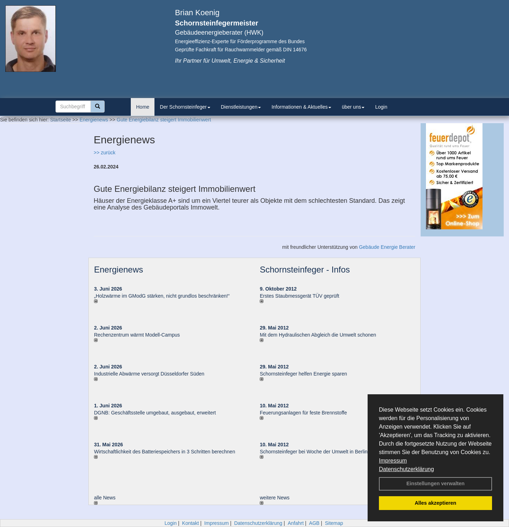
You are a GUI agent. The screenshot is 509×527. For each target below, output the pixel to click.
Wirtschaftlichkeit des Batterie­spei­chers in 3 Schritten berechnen (164, 451)
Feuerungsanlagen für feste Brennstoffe (303, 413)
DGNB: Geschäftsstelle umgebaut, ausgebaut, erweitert (155, 413)
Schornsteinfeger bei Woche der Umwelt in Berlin (314, 451)
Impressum (393, 461)
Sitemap (334, 523)
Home (142, 107)
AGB (314, 523)
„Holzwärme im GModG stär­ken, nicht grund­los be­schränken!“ (162, 296)
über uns (353, 107)
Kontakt (190, 523)
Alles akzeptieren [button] (435, 503)
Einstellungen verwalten (435, 483)
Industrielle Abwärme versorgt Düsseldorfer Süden (149, 374)
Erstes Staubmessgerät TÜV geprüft (299, 296)
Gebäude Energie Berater (387, 247)
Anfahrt (296, 523)
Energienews (118, 269)
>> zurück (104, 152)
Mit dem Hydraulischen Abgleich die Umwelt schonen (318, 335)
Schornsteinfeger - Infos (305, 269)
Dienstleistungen (241, 107)
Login (381, 107)
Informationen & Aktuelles (301, 107)
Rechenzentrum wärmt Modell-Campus (137, 335)
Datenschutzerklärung (406, 469)
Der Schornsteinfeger (185, 107)
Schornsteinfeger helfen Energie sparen (303, 374)
